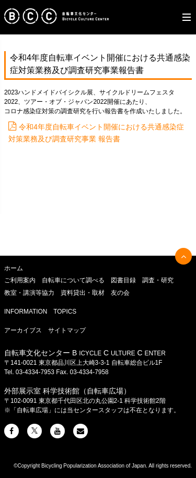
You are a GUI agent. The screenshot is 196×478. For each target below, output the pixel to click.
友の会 (120, 292)
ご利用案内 (20, 280)
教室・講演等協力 (29, 292)
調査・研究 (158, 280)
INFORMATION (25, 311)
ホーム (13, 268)
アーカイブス (23, 330)
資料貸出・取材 (83, 292)
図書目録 (123, 280)
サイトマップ (67, 330)
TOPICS (64, 311)
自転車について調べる (73, 280)
